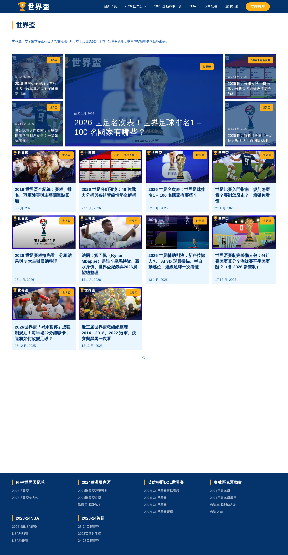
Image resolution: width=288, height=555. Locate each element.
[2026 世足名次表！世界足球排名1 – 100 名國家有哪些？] (144, 100)
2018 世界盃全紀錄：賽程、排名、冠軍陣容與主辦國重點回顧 (43, 229)
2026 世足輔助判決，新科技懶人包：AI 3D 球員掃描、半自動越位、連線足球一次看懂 (176, 328)
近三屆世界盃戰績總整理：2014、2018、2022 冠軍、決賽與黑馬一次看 (109, 433)
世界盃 (53, 60)
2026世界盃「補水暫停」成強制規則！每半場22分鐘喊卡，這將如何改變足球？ (42, 433)
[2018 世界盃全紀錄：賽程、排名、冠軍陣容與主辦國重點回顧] (37, 76)
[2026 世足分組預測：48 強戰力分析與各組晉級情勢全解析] (250, 76)
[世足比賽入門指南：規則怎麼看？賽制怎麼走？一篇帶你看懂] (37, 123)
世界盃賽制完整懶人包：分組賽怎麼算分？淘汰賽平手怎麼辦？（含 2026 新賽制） (242, 328)
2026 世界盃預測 (260, 60)
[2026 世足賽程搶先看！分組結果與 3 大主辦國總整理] (250, 123)
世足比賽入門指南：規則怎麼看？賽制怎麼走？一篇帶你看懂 (242, 229)
